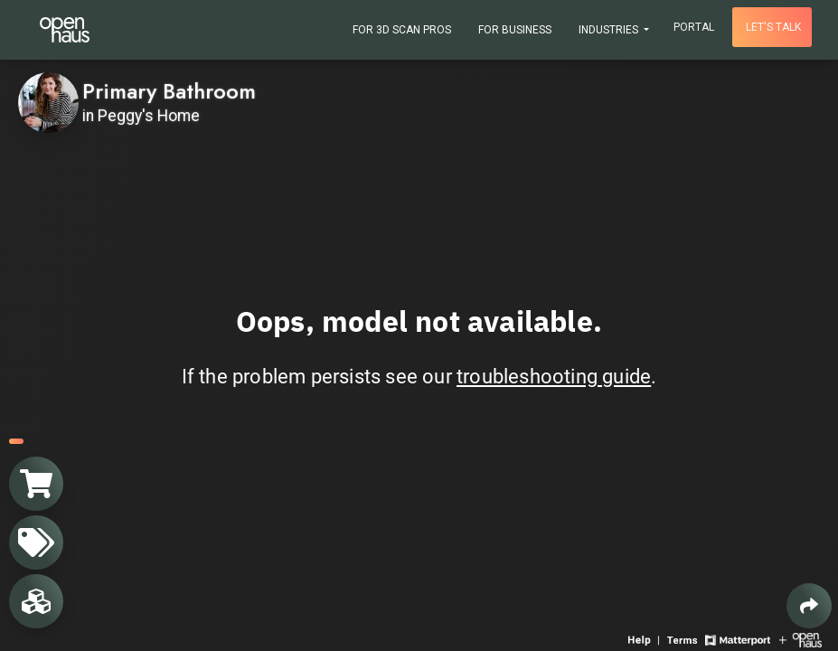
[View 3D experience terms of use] (684, 638)
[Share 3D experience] (809, 605)
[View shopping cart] (36, 484)
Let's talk (773, 27)
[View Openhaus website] (800, 638)
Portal (693, 27)
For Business (514, 30)
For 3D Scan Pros (402, 30)
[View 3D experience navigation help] (645, 638)
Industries (610, 30)
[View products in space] (36, 542)
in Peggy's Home (141, 116)
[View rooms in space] (36, 601)
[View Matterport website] (737, 638)
